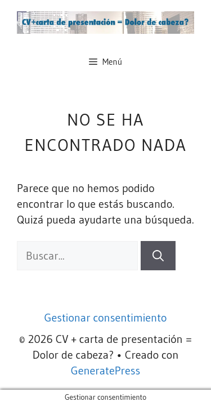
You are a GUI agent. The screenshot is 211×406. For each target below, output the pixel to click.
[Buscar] (158, 255)
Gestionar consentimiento (105, 317)
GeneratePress (105, 370)
